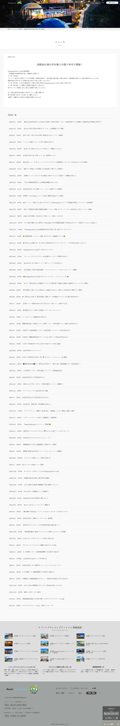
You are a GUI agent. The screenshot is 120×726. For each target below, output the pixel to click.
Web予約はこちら (111, 718)
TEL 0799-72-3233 (15, 716)
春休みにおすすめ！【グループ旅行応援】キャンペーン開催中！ (43, 384)
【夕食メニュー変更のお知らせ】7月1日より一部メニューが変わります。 (45, 303)
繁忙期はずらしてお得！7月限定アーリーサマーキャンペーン (42, 310)
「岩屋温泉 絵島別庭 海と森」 (17, 73)
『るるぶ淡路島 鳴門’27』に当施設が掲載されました (40, 182)
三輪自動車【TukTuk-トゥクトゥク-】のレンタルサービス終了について (45, 511)
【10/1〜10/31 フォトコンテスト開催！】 (36, 504)
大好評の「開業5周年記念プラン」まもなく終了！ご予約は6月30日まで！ (45, 337)
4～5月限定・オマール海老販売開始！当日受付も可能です (41, 551)
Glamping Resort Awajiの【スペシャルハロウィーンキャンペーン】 (46, 276)
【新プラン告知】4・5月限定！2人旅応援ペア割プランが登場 (43, 169)
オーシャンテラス (61, 688)
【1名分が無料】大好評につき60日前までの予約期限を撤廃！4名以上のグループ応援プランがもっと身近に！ (60, 222)
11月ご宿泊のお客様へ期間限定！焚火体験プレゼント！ (41, 484)
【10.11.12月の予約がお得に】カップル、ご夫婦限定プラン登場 (43, 128)
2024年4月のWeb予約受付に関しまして (35, 498)
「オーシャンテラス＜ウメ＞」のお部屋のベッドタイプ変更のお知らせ (45, 256)
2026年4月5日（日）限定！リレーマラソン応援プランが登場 (43, 189)
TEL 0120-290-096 (15, 705)
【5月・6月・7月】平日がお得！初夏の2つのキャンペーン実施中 (42, 135)
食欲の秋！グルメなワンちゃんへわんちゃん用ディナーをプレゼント (46, 431)
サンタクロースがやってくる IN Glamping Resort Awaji (41, 471)
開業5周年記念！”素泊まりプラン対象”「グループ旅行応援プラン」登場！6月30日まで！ (50, 323)
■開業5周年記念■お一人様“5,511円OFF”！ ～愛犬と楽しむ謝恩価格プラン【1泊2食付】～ (52, 364)
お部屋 (36, 3)
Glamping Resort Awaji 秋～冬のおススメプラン (38, 249)
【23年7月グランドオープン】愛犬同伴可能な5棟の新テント (41, 525)
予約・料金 (94, 3)
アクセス (77, 3)
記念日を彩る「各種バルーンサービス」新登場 (37, 518)
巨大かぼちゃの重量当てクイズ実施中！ (36, 491)
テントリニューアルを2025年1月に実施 (35, 390)
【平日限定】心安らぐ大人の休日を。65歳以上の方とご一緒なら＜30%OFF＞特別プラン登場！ (52, 290)
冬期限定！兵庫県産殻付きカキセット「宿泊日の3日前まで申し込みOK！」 (46, 578)
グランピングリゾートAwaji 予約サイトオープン (38, 605)
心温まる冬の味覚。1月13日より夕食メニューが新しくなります (43, 216)
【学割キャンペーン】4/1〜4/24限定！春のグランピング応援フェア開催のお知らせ (49, 175)
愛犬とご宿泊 (54, 3)
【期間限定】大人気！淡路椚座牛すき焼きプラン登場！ (39, 444)
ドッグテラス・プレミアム (79, 688)
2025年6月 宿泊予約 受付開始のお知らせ (37, 404)
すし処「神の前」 (13, 76)
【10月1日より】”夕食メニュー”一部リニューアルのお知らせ (42, 263)
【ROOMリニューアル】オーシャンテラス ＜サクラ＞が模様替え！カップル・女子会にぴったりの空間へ (55, 162)
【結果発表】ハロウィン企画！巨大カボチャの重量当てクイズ (44, 236)
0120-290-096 (111, 713)
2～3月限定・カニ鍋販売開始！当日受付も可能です (38, 572)
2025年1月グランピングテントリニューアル (37, 437)
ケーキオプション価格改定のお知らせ (34, 317)
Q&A (85, 3)
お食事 (44, 3)
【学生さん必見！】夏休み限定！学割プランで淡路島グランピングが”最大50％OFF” (50, 296)
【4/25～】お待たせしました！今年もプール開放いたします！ (43, 148)
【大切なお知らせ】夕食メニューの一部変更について (39, 155)
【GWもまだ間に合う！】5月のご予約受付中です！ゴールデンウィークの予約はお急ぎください (54, 243)
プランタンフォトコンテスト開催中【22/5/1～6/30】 (39, 545)
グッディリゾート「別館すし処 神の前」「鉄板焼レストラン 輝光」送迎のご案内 (49, 410)
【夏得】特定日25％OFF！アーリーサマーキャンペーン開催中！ (42, 451)
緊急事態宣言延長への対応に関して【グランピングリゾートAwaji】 (43, 598)
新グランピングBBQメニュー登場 (32, 464)
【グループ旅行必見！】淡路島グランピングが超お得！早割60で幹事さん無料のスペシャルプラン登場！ (56, 283)
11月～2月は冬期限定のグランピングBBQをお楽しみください (43, 585)
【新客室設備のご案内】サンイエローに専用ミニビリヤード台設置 (45, 531)
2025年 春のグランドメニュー (32, 350)
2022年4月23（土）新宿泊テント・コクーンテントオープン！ (41, 565)
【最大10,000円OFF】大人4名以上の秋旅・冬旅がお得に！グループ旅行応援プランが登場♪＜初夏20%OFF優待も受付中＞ (62, 121)
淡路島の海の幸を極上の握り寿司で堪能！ (37, 478)
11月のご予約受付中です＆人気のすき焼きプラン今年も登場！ (41, 343)
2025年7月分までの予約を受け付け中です (35, 397)
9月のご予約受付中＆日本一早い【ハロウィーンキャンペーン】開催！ (45, 357)
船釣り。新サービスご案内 (32, 592)
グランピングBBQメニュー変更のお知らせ (37, 458)
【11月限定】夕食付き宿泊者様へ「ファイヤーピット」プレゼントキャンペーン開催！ (50, 269)
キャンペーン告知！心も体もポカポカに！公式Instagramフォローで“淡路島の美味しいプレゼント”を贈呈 (58, 202)
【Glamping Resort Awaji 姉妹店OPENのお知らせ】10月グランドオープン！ (48, 229)
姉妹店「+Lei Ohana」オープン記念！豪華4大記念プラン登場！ (43, 195)
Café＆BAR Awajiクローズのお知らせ (35, 558)
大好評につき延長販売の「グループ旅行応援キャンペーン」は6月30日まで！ (46, 330)
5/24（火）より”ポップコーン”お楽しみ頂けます (38, 538)
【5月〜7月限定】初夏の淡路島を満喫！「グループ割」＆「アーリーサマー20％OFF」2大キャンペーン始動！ (58, 209)
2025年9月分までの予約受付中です (33, 377)
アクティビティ (66, 3)
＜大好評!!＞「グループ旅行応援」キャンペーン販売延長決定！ (43, 370)
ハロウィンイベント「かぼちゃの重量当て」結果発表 (39, 417)
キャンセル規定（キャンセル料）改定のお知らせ (38, 142)
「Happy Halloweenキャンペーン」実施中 (37, 424)
